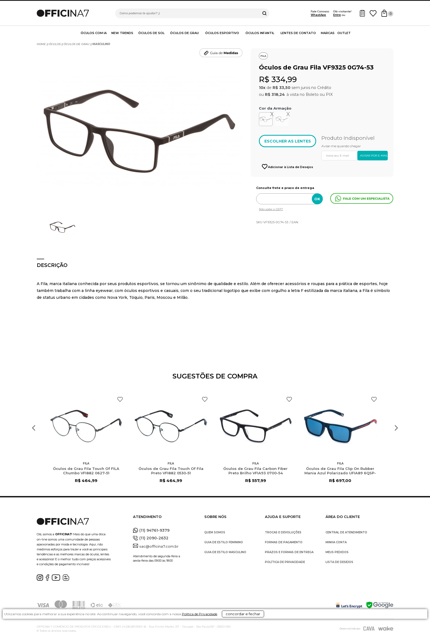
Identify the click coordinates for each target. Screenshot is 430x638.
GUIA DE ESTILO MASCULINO (225, 552)
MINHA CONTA (336, 542)
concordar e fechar (283, 628)
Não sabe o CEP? (271, 209)
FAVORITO (120, 399)
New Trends (122, 33)
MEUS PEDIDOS (337, 552)
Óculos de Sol (151, 33)
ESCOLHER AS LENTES (287, 141)
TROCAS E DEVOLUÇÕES (283, 532)
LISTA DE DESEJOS (339, 562)
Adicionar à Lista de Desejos (290, 167)
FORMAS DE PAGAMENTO (283, 542)
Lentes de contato (298, 33)
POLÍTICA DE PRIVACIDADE (285, 562)
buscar (264, 13)
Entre (337, 15)
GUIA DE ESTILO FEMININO (223, 542)
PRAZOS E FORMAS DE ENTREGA (289, 552)
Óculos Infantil (259, 33)
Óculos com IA (94, 33)
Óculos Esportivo (222, 33)
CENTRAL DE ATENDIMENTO (346, 532)
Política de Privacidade (226, 630)
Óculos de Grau (184, 33)
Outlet (344, 33)
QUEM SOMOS (214, 532)
